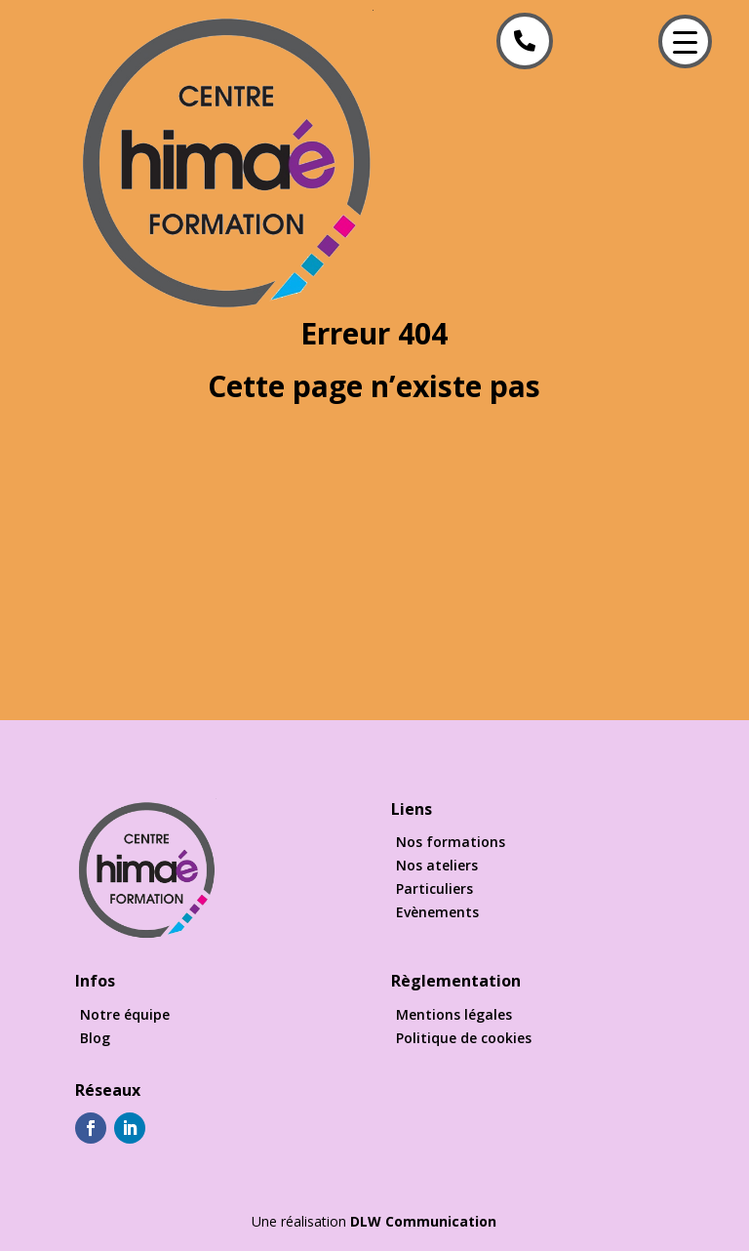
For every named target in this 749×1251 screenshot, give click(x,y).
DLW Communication (423, 1221)
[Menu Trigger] (685, 41)
